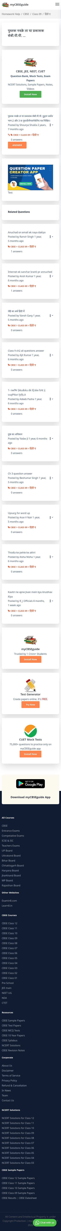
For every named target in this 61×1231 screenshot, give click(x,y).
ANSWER (17, 145)
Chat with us (44, 1223)
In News (6, 1090)
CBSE (26, 14)
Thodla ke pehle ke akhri (21, 552)
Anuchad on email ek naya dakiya (26, 232)
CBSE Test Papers (11, 1025)
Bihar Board (8, 860)
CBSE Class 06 (9, 953)
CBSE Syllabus (9, 1040)
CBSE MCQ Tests (11, 1030)
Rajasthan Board (11, 885)
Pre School (8, 983)
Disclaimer (8, 1070)
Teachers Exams (11, 845)
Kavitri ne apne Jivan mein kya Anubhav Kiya (30, 594)
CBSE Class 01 (9, 978)
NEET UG (7, 993)
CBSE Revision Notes (13, 1050)
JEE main (6, 988)
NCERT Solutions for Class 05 (18, 1153)
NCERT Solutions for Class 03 (18, 1163)
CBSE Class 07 (9, 948)
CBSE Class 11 (9, 928)
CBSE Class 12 (9, 923)
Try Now (30, 704)
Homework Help (11, 14)
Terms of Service (11, 1075)
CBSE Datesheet (28, 1198)
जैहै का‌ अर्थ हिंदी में (16, 311)
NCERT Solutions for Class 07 (18, 1143)
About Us (7, 1065)
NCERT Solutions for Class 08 (18, 1138)
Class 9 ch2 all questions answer (26, 350)
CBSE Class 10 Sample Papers (18, 1188)
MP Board (7, 880)
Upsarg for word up (19, 513)
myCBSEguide (15, 4)
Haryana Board (10, 870)
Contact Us (8, 1100)
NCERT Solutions (11, 1045)
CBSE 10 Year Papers (13, 1035)
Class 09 (37, 14)
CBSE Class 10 (9, 933)
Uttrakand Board (11, 855)
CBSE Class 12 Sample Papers (18, 1178)
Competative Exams (13, 835)
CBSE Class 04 (9, 963)
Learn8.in (7, 905)
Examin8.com (9, 900)
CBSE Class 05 (9, 958)
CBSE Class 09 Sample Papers (18, 1193)
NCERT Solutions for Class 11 (18, 1123)
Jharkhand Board (11, 875)
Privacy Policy (9, 1080)
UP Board (7, 850)
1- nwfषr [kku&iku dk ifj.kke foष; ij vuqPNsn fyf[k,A (26, 392)
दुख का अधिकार (15, 434)
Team (5, 1095)
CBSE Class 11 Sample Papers (18, 1183)
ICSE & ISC (7, 840)
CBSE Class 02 (9, 973)
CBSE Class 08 (9, 943)
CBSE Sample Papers (13, 1020)
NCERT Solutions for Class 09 (18, 1133)
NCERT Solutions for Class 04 (18, 1158)
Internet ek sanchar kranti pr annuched (30, 271)
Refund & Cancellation (14, 1085)
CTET (4, 1003)
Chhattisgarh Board (13, 865)
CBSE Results (9, 1198)
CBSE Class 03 (9, 968)
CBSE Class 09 (9, 938)
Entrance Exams (11, 830)
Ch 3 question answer (20, 473)
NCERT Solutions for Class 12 (18, 1118)
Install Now (30, 94)
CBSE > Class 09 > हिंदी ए (25, 135)
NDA (4, 998)
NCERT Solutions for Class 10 (18, 1128)
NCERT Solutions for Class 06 (18, 1148)
